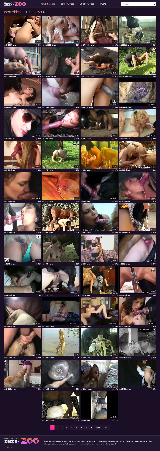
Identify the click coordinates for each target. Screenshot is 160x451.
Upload (103, 4)
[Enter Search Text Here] (138, 4)
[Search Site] (154, 4)
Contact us (8, 447)
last (106, 427)
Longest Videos (87, 4)
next (98, 427)
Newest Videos (67, 4)
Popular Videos (48, 4)
